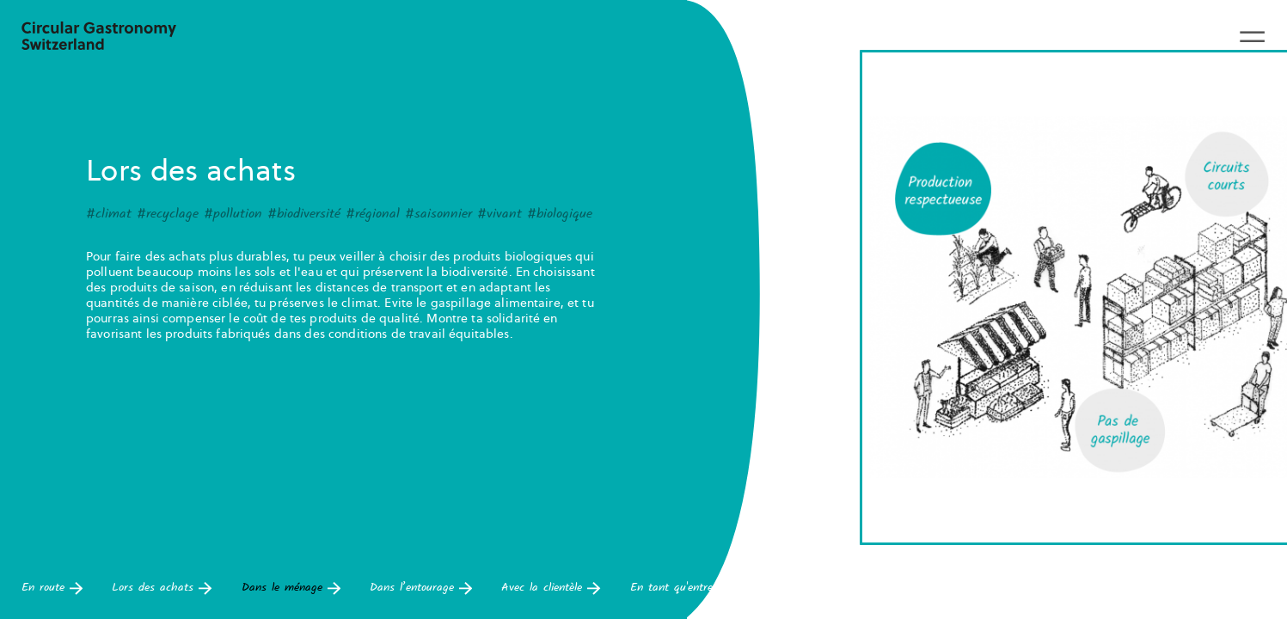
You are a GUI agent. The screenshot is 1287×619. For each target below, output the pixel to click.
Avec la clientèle (550, 588)
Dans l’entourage (421, 588)
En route (52, 588)
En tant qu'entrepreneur (699, 588)
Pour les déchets (982, 588)
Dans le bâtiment (849, 588)
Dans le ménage (291, 588)
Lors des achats (161, 588)
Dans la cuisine (1110, 588)
